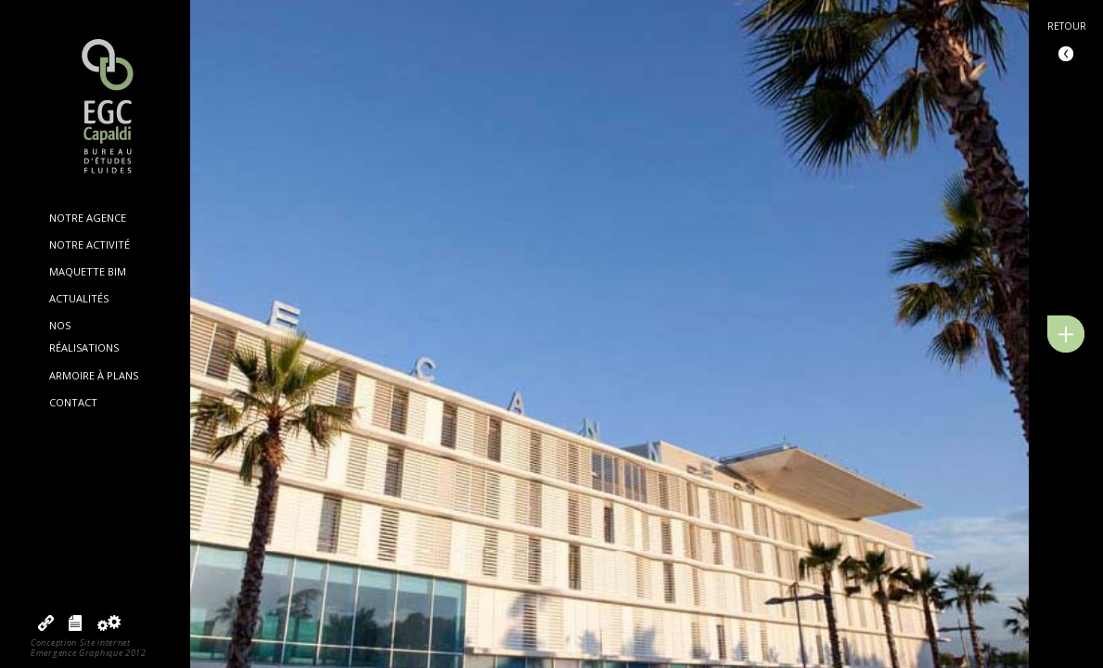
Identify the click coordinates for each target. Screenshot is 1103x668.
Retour (1066, 25)
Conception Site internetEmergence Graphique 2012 (89, 647)
